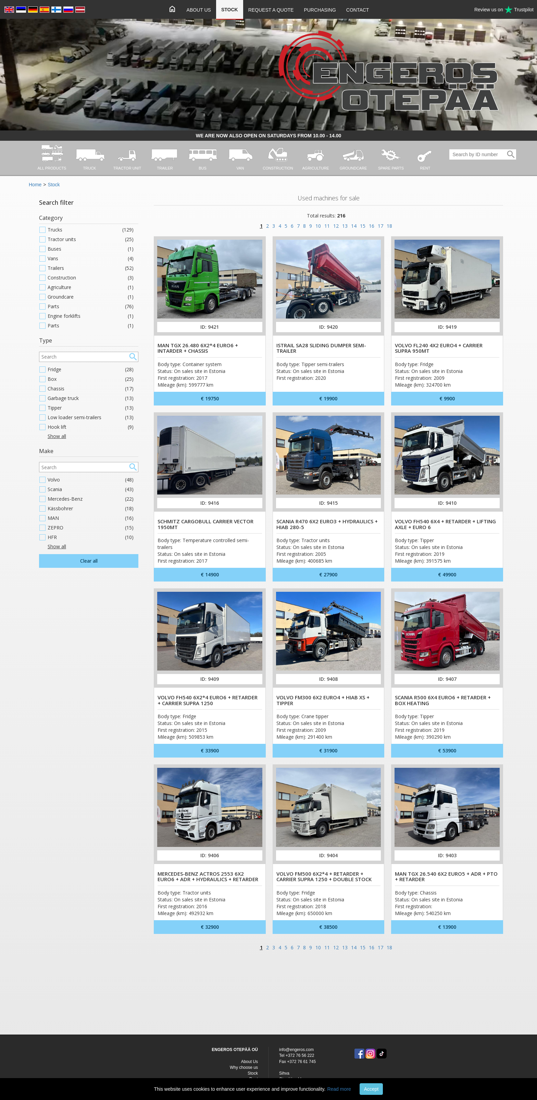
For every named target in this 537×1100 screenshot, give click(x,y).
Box (91, 379)
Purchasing (320, 10)
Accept (371, 1089)
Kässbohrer (91, 508)
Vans (91, 258)
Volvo (91, 480)
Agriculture (91, 287)
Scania (91, 489)
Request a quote (271, 10)
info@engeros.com (296, 1049)
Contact (357, 10)
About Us (199, 10)
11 (327, 226)
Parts (91, 306)
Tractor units (91, 239)
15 (362, 226)
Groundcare (91, 297)
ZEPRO (91, 528)
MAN (91, 518)
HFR (91, 537)
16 (371, 226)
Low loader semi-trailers (91, 417)
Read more (339, 1089)
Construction (91, 278)
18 (389, 226)
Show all (57, 436)
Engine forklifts (91, 316)
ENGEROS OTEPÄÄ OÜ (235, 1049)
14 (354, 226)
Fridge (91, 369)
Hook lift (91, 427)
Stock (229, 9)
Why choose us (244, 1067)
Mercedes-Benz (91, 499)
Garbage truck (91, 398)
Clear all (89, 561)
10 (318, 226)
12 (336, 226)
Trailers (91, 268)
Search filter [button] (56, 202)
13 (345, 226)
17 (380, 226)
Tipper (91, 408)
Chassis (91, 389)
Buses (91, 249)
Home (35, 184)
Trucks (91, 230)
